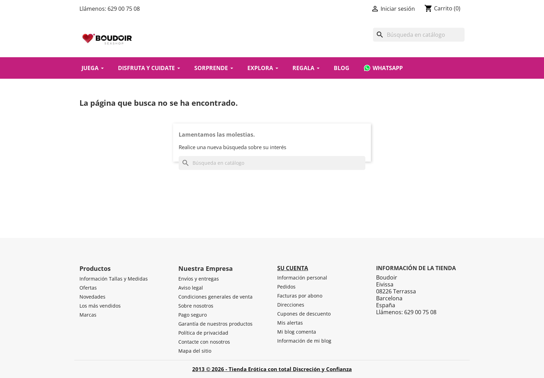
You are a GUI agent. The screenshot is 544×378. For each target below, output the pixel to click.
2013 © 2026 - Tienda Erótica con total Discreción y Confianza (272, 369)
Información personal (302, 277)
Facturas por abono (299, 295)
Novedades (92, 296)
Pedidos (286, 286)
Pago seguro (192, 314)
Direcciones (290, 304)
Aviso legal (190, 287)
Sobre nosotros (195, 305)
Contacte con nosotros (204, 341)
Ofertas (88, 287)
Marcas (87, 314)
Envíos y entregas (198, 278)
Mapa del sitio (194, 350)
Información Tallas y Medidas (113, 278)
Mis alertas (290, 322)
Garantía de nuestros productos (215, 323)
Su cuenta (292, 268)
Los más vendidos (100, 305)
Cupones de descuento (304, 313)
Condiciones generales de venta (215, 296)
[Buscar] (419, 35)
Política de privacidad (203, 332)
